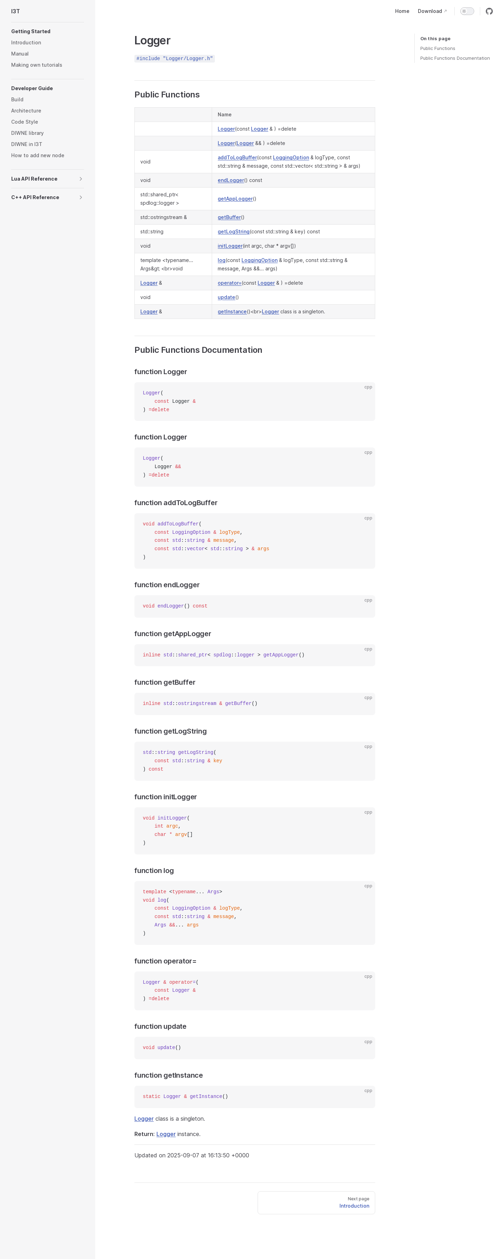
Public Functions (437, 48)
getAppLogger (235, 199)
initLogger (230, 246)
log (221, 260)
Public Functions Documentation (455, 58)
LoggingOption (291, 157)
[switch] (467, 11)
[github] (489, 11)
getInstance (232, 311)
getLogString (234, 231)
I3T (15, 11)
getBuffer (229, 217)
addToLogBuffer (237, 157)
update (226, 297)
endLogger (231, 180)
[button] (47, 31)
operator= (229, 283)
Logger (226, 129)
